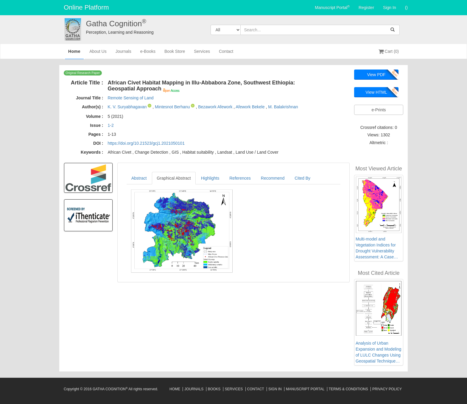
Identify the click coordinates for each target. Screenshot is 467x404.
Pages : (95, 134)
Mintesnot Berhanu (173, 106)
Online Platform (86, 7)
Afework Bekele (251, 106)
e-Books (148, 54)
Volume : (94, 116)
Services (201, 54)
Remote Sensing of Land (130, 97)
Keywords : (92, 152)
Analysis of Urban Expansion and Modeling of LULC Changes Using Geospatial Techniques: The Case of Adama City (378, 352)
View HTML (376, 92)
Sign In (389, 7)
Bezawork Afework (216, 106)
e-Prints (378, 109)
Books (214, 389)
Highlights (210, 178)
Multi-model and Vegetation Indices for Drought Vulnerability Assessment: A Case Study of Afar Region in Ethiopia (377, 248)
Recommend (272, 178)
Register (366, 7)
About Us (98, 54)
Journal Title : (89, 97)
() (406, 7)
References (240, 178)
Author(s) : (92, 106)
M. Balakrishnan (283, 106)
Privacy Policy (387, 389)
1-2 (110, 125)
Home (74, 53)
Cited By (302, 178)
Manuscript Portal (332, 7)
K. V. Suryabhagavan (128, 106)
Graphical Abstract (174, 178)
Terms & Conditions (348, 389)
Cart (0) (389, 51)
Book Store (174, 54)
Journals (123, 54)
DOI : (98, 143)
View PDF (376, 74)
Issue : (96, 125)
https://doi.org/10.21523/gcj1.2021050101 (146, 143)
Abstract (139, 178)
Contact (226, 54)
